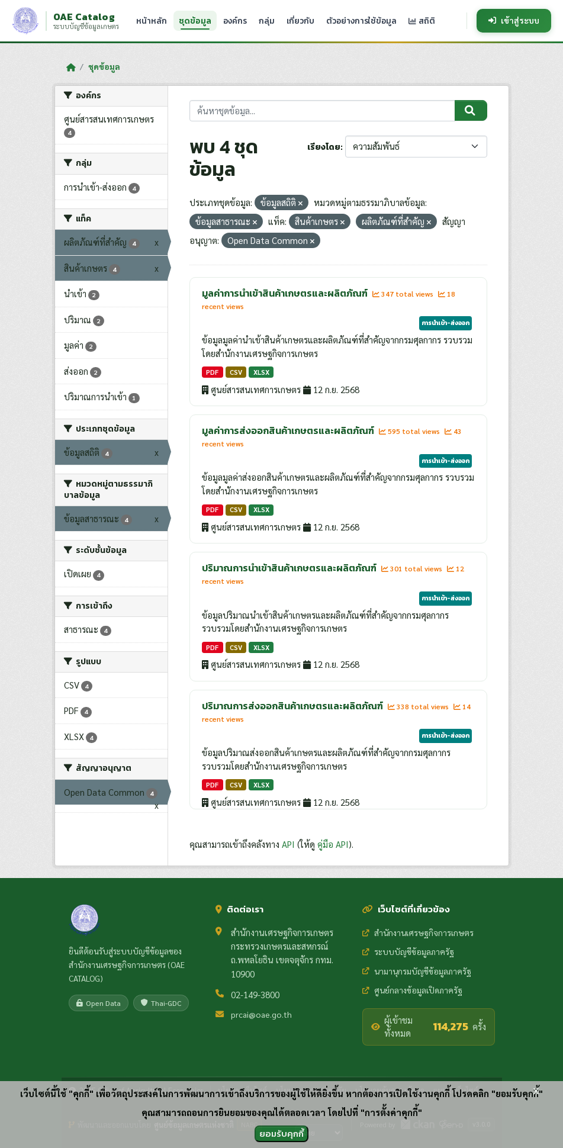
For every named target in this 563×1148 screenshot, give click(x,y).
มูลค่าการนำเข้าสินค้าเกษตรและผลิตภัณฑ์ (285, 293)
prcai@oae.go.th (261, 1014)
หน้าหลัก (151, 21)
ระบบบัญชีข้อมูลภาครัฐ (408, 951)
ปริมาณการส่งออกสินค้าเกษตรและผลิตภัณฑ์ (293, 706)
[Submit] (471, 110)
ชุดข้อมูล (195, 21)
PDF (212, 372)
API (288, 844)
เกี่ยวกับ (300, 21)
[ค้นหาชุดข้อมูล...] (322, 111)
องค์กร (235, 21)
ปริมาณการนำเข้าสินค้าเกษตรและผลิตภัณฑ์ (290, 568)
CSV (236, 372)
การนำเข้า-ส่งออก (445, 322)
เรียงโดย (323, 147)
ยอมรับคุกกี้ (281, 1133)
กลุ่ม (267, 21)
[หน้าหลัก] (70, 67)
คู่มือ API (333, 844)
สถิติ (421, 21)
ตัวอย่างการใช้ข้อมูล (361, 21)
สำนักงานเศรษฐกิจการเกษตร (418, 932)
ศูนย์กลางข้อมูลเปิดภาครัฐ (412, 990)
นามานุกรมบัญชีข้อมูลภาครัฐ (416, 971)
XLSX (261, 372)
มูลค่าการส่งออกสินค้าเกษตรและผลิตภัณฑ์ (289, 430)
